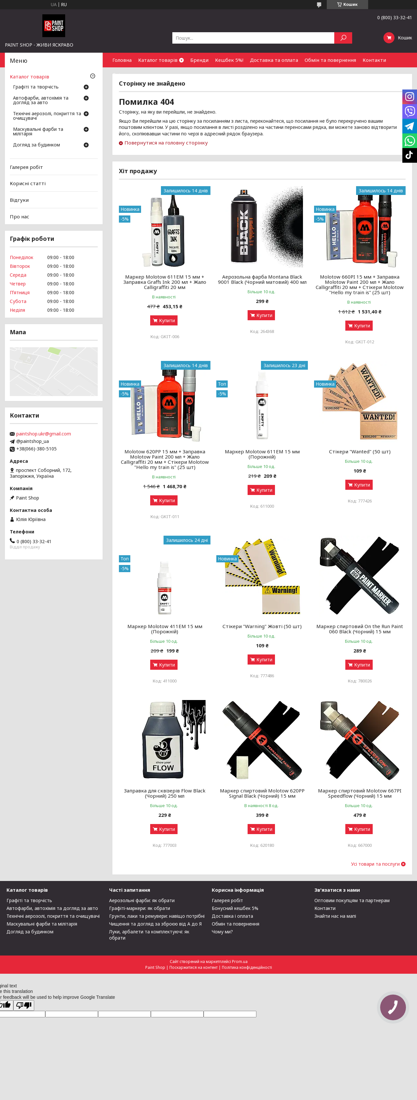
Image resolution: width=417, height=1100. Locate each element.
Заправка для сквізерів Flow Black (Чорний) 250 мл (165, 793)
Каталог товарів (158, 60)
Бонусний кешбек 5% (235, 908)
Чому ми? (222, 931)
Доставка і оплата (232, 916)
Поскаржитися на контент (193, 967)
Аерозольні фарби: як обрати (142, 900)
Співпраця (124, 74)
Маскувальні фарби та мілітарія (38, 132)
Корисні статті (28, 183)
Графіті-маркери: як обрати (139, 908)
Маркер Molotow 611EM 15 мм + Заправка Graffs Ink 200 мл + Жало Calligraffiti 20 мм (164, 282)
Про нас (19, 216)
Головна (122, 60)
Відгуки (19, 200)
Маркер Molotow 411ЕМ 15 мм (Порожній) (164, 629)
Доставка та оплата (274, 60)
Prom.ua (240, 961)
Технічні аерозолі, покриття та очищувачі (47, 116)
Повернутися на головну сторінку (166, 142)
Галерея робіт (26, 167)
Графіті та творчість (36, 87)
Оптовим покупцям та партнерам (352, 900)
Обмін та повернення (330, 60)
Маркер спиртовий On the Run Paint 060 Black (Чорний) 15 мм (359, 629)
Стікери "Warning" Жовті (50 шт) (262, 626)
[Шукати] (343, 38)
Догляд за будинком (36, 145)
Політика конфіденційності (247, 967)
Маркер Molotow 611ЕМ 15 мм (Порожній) (262, 454)
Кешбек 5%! (229, 60)
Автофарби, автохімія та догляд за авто (40, 100)
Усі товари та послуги (375, 864)
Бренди (199, 60)
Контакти (374, 60)
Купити (167, 320)
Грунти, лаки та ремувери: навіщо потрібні (157, 916)
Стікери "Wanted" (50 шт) (360, 451)
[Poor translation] (23, 1005)
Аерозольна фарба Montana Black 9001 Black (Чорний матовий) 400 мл (262, 279)
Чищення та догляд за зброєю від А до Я (155, 924)
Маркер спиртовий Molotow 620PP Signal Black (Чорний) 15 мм (262, 793)
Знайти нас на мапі (335, 916)
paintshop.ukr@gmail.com (43, 434)
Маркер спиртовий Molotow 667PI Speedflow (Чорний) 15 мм (359, 793)
